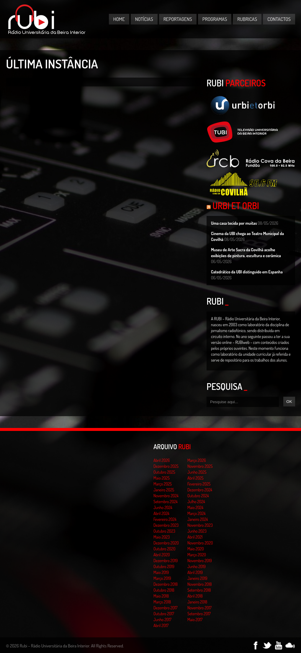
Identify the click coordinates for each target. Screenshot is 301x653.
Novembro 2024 (166, 495)
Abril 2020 (161, 554)
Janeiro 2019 (197, 578)
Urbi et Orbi (235, 205)
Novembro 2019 (199, 560)
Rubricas (247, 19)
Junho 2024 (162, 507)
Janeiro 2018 (197, 601)
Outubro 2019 (163, 566)
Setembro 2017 (199, 613)
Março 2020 (196, 554)
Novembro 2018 (199, 584)
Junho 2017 (162, 619)
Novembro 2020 (200, 542)
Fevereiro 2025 (199, 483)
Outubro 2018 (163, 590)
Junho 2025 (197, 472)
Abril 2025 (195, 477)
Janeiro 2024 (197, 519)
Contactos (279, 19)
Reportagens (177, 19)
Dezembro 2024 (199, 489)
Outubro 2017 (163, 613)
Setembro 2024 (165, 501)
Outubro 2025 (164, 472)
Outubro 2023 (164, 531)
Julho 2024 (196, 501)
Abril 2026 (161, 460)
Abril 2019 (195, 572)
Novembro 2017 (199, 607)
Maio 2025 (161, 477)
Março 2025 (162, 483)
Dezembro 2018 (165, 584)
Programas (214, 19)
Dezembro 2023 (166, 525)
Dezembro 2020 (166, 542)
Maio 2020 (195, 548)
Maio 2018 (161, 595)
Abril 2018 (195, 595)
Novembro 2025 (200, 466)
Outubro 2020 (164, 548)
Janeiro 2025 (163, 489)
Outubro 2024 (198, 495)
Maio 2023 (161, 536)
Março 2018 (162, 601)
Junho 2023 (197, 531)
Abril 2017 (161, 625)
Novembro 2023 (200, 525)
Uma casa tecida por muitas (234, 223)
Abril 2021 (194, 536)
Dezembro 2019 (165, 560)
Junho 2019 (196, 566)
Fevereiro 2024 (164, 519)
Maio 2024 (195, 507)
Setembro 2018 (199, 590)
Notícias (144, 19)
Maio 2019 (161, 572)
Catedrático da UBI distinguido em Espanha (247, 271)
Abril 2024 (161, 513)
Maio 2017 (194, 619)
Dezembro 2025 (166, 466)
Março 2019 (162, 578)
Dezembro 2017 (165, 607)
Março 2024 (196, 513)
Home (119, 19)
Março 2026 (196, 460)
